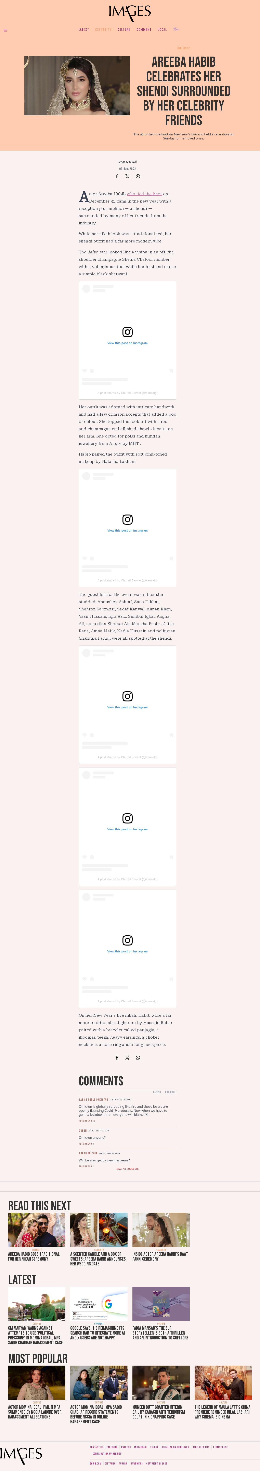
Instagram (140, 1447)
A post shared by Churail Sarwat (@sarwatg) (128, 393)
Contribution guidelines (107, 1453)
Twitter (126, 1447)
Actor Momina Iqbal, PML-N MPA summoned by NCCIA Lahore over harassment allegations (35, 1412)
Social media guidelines (175, 1447)
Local (162, 29)
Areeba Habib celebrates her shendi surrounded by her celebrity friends (184, 92)
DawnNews (137, 1463)
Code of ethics (201, 1447)
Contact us (96, 1447)
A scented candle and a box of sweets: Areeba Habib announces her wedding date (98, 1259)
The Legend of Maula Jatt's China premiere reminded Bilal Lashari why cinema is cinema (222, 1412)
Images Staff (129, 161)
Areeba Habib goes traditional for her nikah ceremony (34, 1256)
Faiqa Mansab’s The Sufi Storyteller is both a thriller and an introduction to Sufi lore (160, 1333)
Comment (144, 29)
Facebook (112, 1447)
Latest (83, 29)
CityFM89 (110, 1463)
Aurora (123, 1463)
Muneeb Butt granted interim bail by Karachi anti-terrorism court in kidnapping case (158, 1412)
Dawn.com (95, 1463)
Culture (123, 29)
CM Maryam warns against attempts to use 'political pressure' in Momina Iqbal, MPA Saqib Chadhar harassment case (35, 1335)
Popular (170, 1092)
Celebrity (103, 29)
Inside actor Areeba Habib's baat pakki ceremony (160, 1256)
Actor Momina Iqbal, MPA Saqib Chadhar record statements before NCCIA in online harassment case (96, 1414)
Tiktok (154, 1447)
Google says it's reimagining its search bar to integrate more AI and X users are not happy (97, 1333)
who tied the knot (144, 193)
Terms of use (220, 1447)
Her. (176, 29)
